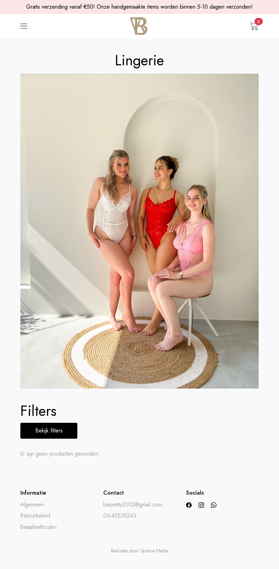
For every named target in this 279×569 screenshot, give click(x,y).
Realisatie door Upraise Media (139, 550)
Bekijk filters (49, 431)
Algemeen (32, 505)
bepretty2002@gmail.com (132, 505)
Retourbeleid (35, 516)
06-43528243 (119, 516)
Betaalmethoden (38, 527)
